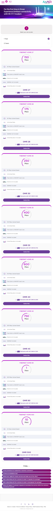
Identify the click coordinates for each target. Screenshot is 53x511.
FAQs (26, 466)
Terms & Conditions (20, 506)
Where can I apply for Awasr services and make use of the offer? (20, 476)
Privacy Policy (29, 506)
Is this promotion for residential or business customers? (18, 470)
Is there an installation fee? (10, 473)
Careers (14, 506)
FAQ (45, 506)
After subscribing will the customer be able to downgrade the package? (22, 482)
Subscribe (26, 96)
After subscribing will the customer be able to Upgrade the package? (21, 479)
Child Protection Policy (38, 506)
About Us (9, 506)
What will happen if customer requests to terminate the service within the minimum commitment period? (25, 486)
